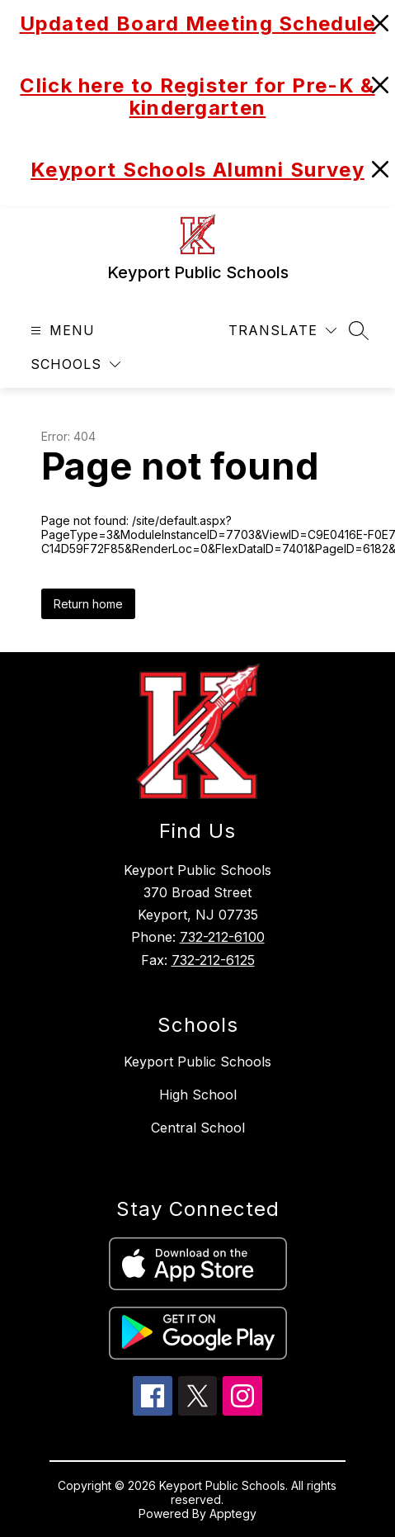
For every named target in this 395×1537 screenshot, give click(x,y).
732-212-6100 (222, 937)
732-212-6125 (213, 960)
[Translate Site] (282, 330)
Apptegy (232, 1513)
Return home (88, 604)
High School (198, 1094)
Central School (198, 1127)
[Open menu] (60, 330)
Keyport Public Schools (197, 1061)
